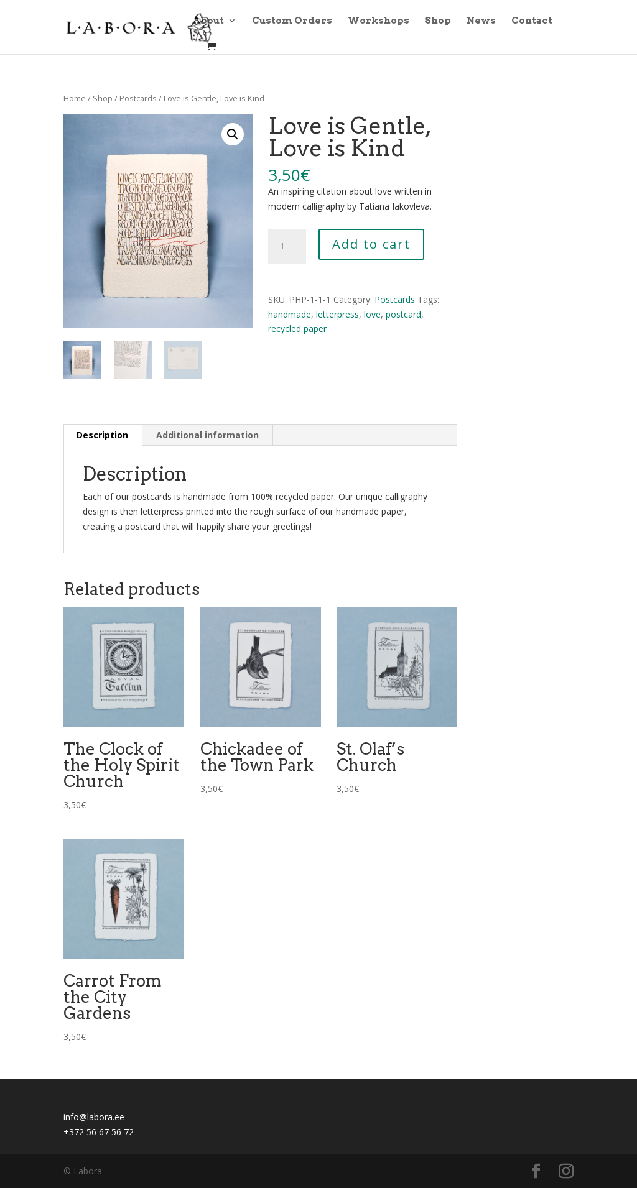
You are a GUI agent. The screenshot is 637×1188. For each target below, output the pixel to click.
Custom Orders (292, 21)
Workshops (378, 21)
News (481, 21)
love (372, 314)
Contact (531, 21)
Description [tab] (102, 435)
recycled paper (297, 328)
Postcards (138, 98)
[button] (232, 134)
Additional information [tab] (207, 435)
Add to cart (371, 244)
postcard (403, 314)
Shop (438, 21)
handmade (289, 314)
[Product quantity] (286, 246)
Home (74, 98)
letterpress (337, 314)
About (208, 21)
